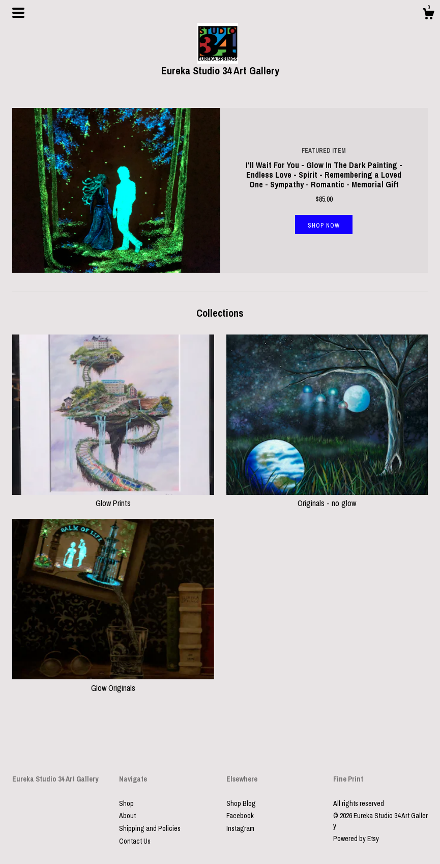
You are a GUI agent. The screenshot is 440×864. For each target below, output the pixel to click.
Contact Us (135, 841)
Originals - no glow (327, 497)
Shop (126, 803)
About (127, 815)
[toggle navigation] (18, 13)
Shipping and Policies (150, 828)
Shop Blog (241, 803)
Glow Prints (113, 497)
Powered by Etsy (356, 838)
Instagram (240, 828)
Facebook (240, 815)
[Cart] (428, 15)
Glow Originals (113, 682)
